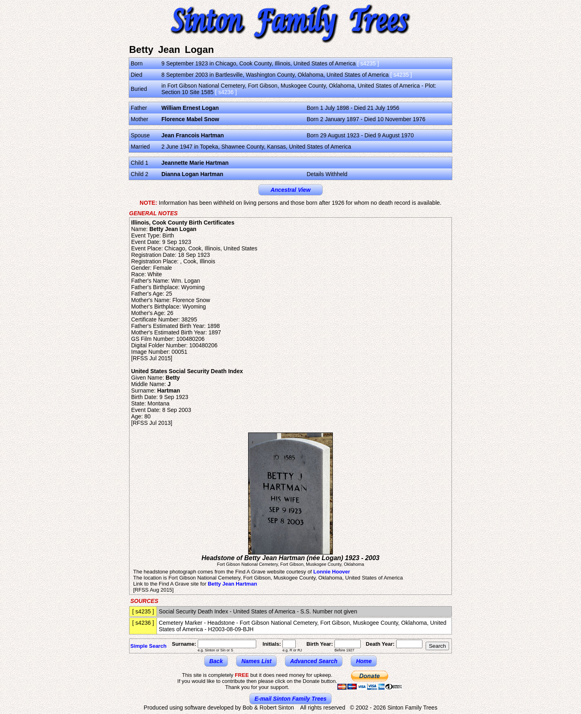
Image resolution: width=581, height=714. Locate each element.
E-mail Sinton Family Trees (291, 698)
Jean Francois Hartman (192, 135)
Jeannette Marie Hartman (195, 163)
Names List (256, 661)
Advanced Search (314, 661)
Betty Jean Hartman (232, 584)
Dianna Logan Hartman (192, 174)
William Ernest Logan (190, 108)
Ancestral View (290, 190)
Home (364, 661)
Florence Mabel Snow (190, 119)
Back (216, 661)
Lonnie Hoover (331, 572)
